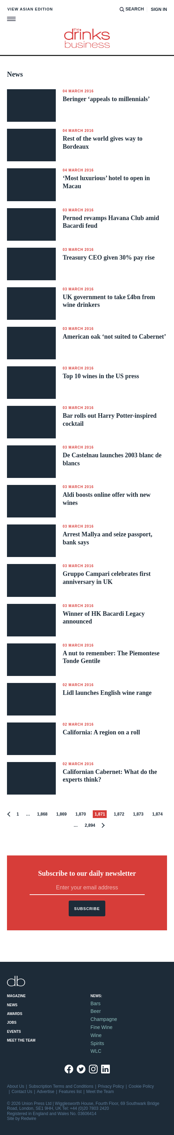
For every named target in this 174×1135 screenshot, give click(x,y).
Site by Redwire (21, 1118)
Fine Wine (102, 1027)
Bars (96, 1003)
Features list (70, 1091)
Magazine (16, 996)
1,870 (80, 814)
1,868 (42, 814)
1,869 (61, 814)
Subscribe (87, 909)
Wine (96, 1035)
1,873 (138, 814)
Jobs (11, 1022)
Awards (14, 1014)
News (12, 1005)
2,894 (90, 825)
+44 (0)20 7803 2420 (89, 1108)
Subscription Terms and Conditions (61, 1086)
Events (14, 1032)
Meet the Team (21, 1040)
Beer (96, 1011)
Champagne (104, 1019)
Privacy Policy (111, 1086)
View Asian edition (30, 9)
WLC (96, 1051)
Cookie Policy (141, 1086)
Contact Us (22, 1091)
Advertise (45, 1091)
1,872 (119, 814)
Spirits (97, 1043)
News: (96, 996)
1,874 (157, 814)
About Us (15, 1086)
